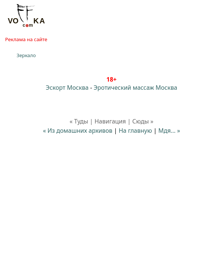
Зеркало (26, 55)
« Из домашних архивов (77, 130)
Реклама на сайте (26, 39)
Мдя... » (169, 130)
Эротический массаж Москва (135, 87)
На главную (135, 130)
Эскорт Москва (67, 87)
